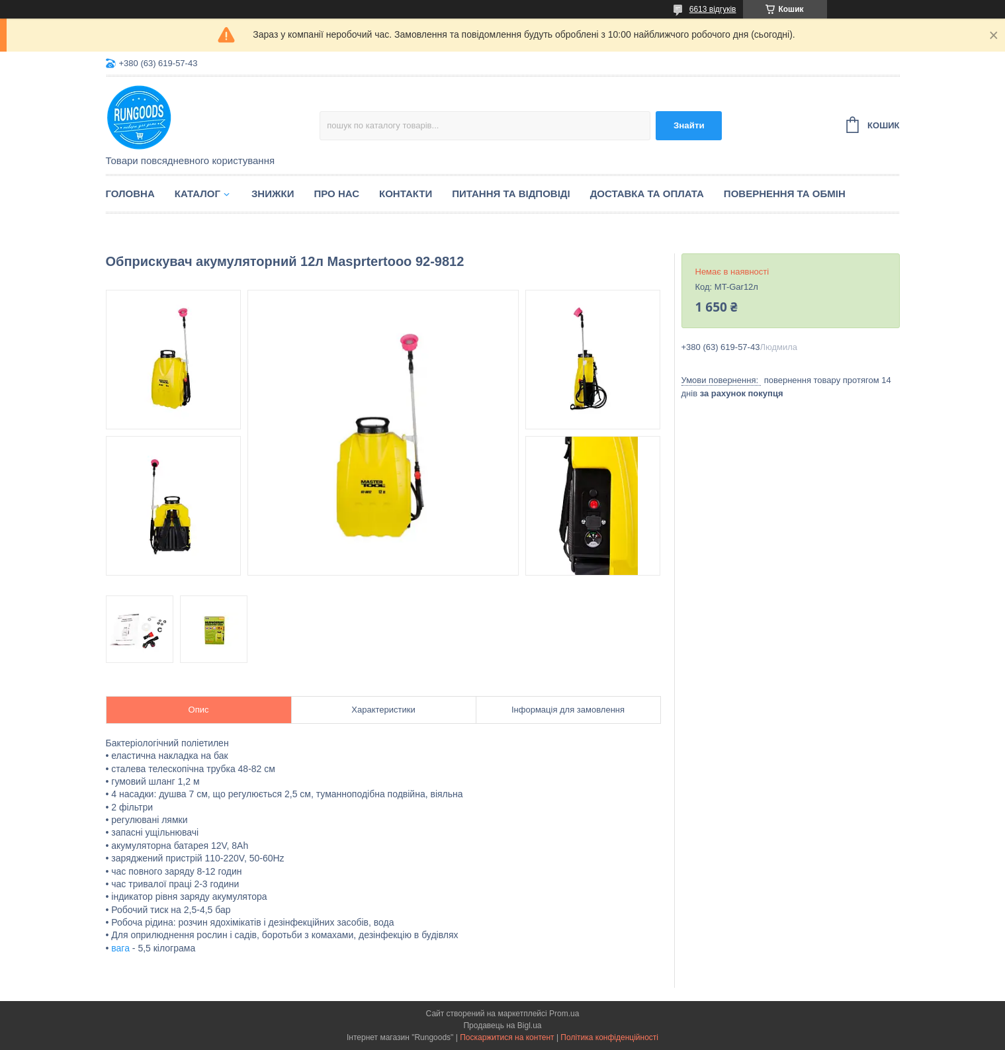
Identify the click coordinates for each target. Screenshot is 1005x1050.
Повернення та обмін (785, 193)
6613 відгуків (712, 9)
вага (120, 948)
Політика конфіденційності (609, 1037)
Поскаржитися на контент (507, 1037)
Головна (130, 193)
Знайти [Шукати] (689, 125)
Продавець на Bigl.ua (502, 1025)
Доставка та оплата (647, 193)
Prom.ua (564, 1013)
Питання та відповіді (511, 193)
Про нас (336, 193)
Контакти (405, 193)
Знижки (272, 193)
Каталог (197, 193)
